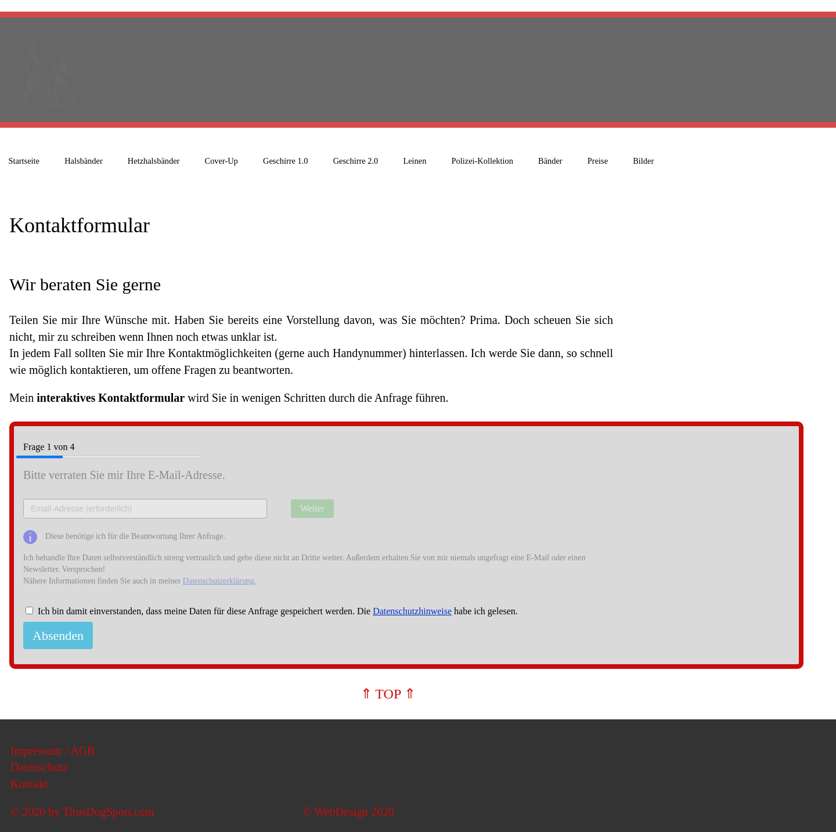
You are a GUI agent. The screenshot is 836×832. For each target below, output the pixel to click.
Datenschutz (39, 767)
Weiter (312, 508)
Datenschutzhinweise (412, 611)
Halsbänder (83, 160)
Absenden (58, 635)
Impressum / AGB (52, 750)
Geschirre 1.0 (285, 160)
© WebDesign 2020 (348, 811)
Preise (598, 160)
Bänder (550, 160)
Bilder (643, 160)
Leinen (414, 160)
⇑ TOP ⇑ (388, 693)
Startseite (23, 160)
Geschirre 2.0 (356, 160)
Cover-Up (221, 160)
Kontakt (29, 783)
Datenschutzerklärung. (219, 581)
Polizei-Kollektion (482, 160)
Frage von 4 (112, 448)
